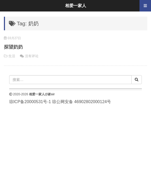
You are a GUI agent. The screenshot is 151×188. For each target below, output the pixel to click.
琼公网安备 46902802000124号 (81, 101)
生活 (11, 56)
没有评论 (31, 56)
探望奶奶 (13, 47)
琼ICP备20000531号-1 (30, 101)
